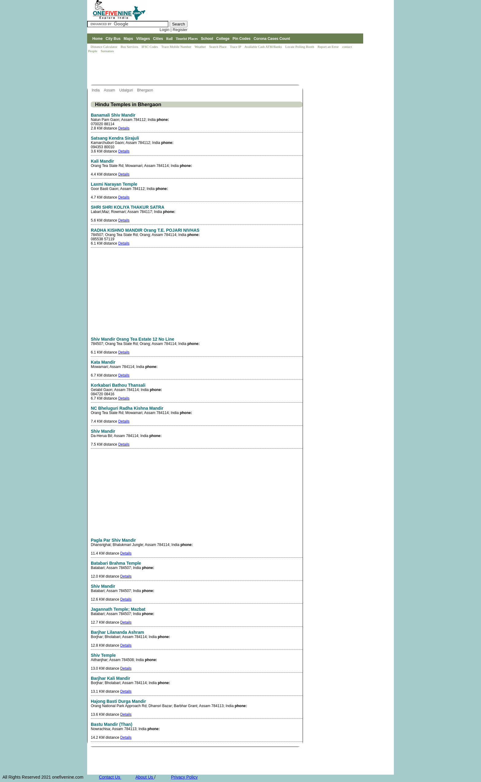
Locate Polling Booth (300, 46)
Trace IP (236, 46)
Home (97, 39)
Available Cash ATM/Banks (263, 46)
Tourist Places (187, 39)
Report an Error (328, 46)
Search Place (218, 46)
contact (347, 46)
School (207, 39)
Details (123, 128)
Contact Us (110, 777)
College (222, 39)
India (96, 90)
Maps (128, 39)
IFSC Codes (150, 46)
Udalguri (126, 90)
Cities (158, 39)
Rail (169, 39)
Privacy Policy (184, 777)
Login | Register (173, 29)
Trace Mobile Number (176, 46)
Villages (143, 39)
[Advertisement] (198, 69)
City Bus (113, 39)
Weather (201, 46)
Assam (110, 90)
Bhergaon (145, 90)
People (93, 51)
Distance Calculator (103, 46)
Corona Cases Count (272, 39)
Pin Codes (242, 39)
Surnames (107, 51)
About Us (144, 777)
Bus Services (129, 46)
